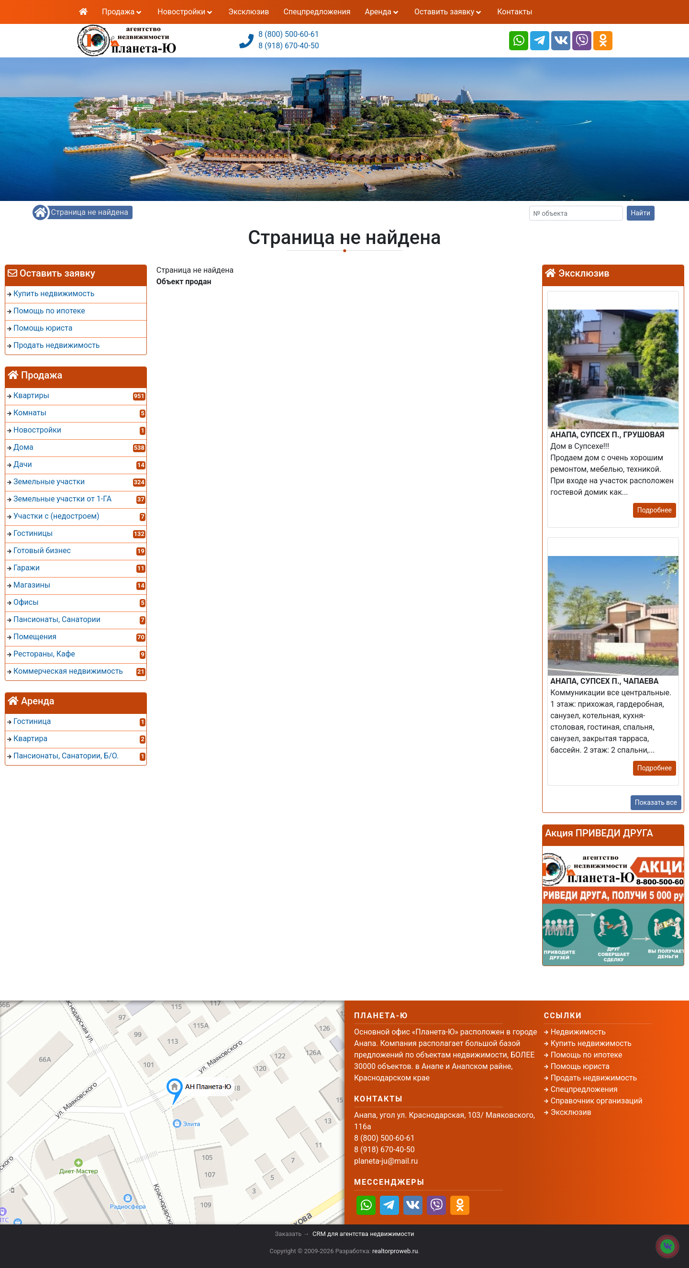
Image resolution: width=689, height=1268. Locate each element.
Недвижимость (578, 1031)
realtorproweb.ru (395, 1251)
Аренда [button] (382, 11)
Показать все (656, 802)
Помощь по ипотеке (586, 1054)
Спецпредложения (316, 11)
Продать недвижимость (594, 1077)
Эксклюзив (248, 11)
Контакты (514, 11)
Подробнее (654, 510)
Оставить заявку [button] (448, 11)
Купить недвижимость (591, 1043)
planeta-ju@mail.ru (386, 1161)
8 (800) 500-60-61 (288, 34)
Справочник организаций (597, 1100)
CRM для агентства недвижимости (363, 1233)
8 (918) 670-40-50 (288, 45)
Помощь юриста (580, 1066)
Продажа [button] (122, 11)
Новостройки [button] (185, 11)
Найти (641, 213)
